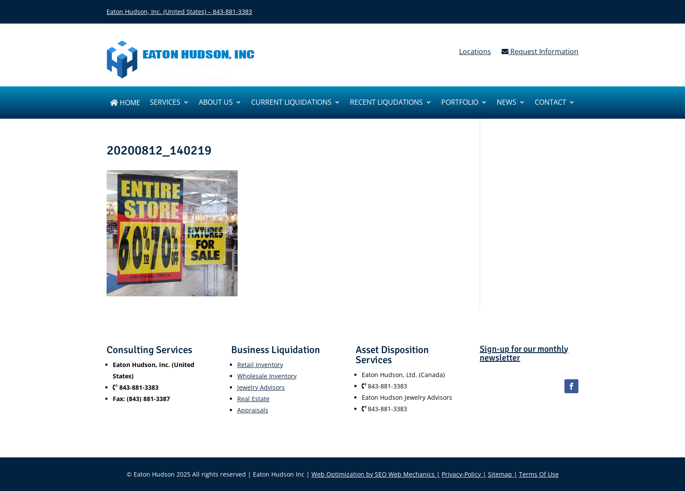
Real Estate (253, 399)
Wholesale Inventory (267, 376)
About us (216, 103)
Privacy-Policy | (464, 474)
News (506, 103)
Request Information (540, 51)
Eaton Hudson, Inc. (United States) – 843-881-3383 (179, 11)
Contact (550, 103)
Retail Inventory (260, 365)
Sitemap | (502, 474)
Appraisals (252, 410)
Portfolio (459, 103)
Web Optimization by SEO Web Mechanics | (375, 474)
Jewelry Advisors (261, 387)
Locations (475, 51)
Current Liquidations (291, 103)
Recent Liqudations (386, 103)
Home (125, 103)
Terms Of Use (539, 474)
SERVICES (165, 103)
